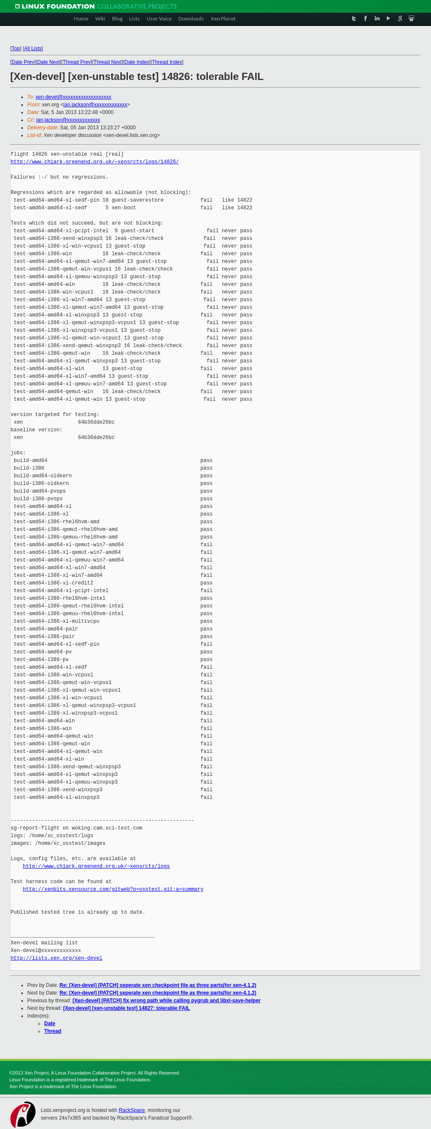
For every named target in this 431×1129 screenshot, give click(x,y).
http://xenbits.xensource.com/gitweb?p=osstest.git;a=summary (113, 889)
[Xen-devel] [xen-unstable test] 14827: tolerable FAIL (126, 1008)
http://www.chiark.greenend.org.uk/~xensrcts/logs (96, 866)
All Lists (33, 48)
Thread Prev (76, 62)
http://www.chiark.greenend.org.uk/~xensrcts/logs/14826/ (95, 161)
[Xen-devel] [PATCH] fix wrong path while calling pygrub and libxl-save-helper (167, 1001)
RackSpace (132, 1110)
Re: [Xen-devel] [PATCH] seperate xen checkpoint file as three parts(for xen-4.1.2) (158, 985)
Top (15, 48)
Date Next (48, 62)
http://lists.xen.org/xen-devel (56, 958)
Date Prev (22, 62)
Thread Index (167, 62)
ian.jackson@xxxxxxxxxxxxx (95, 105)
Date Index (137, 62)
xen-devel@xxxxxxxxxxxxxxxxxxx (73, 97)
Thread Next (108, 62)
